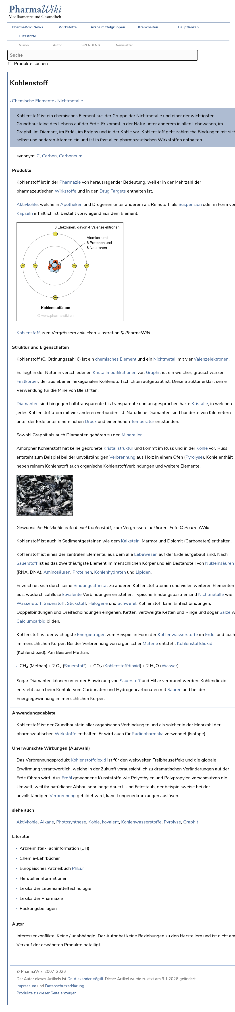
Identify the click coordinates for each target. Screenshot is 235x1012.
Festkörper (27, 381)
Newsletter (124, 45)
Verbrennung (122, 457)
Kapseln (25, 213)
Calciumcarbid (31, 621)
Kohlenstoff (28, 333)
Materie (150, 643)
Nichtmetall (165, 359)
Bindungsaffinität (90, 586)
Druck (91, 422)
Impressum (26, 986)
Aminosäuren (57, 572)
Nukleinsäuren (219, 563)
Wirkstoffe (68, 27)
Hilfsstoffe (27, 36)
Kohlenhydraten (110, 572)
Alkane (47, 822)
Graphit (153, 372)
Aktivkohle (27, 204)
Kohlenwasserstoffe (178, 635)
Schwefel (127, 603)
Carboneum (70, 156)
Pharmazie (70, 182)
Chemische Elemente (33, 101)
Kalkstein (130, 541)
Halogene (98, 603)
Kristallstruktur (118, 448)
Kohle (202, 448)
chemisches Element (115, 359)
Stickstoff (76, 603)
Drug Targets (113, 191)
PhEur (78, 868)
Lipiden (143, 572)
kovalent (110, 822)
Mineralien (132, 435)
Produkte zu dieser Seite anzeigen (47, 993)
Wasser (169, 666)
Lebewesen (146, 554)
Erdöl (210, 635)
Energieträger (91, 635)
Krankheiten (148, 27)
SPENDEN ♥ (90, 45)
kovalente (72, 594)
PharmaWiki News (27, 27)
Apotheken (71, 204)
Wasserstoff (29, 603)
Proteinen (82, 572)
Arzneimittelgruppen (108, 27)
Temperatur (142, 422)
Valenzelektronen (211, 359)
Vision (24, 45)
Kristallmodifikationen (114, 372)
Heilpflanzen (188, 27)
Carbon (49, 156)
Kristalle (199, 404)
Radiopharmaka (148, 734)
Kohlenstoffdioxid (194, 643)
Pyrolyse (194, 457)
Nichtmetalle (70, 101)
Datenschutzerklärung (64, 986)
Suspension (190, 204)
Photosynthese (71, 822)
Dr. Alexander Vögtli (85, 978)
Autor (57, 45)
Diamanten (28, 404)
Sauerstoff (27, 563)
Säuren (174, 690)
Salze (225, 612)
